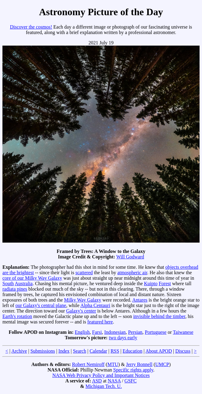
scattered (84, 272)
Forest (165, 283)
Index (63, 351)
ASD (97, 380)
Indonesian (115, 332)
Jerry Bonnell (139, 364)
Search (79, 351)
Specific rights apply (133, 369)
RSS (114, 351)
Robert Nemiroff (88, 364)
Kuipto (150, 283)
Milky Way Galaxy (82, 299)
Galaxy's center (81, 310)
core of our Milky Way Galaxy (32, 278)
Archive (19, 351)
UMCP (162, 364)
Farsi (97, 332)
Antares (140, 299)
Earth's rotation (17, 316)
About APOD (158, 351)
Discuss (182, 351)
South (8, 283)
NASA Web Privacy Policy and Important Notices (101, 375)
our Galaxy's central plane (41, 305)
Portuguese (155, 332)
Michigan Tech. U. (103, 386)
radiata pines (14, 289)
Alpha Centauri (95, 305)
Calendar (98, 351)
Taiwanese (183, 332)
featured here (100, 321)
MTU (112, 364)
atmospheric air (132, 272)
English (82, 332)
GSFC (130, 380)
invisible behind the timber (159, 316)
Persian (135, 332)
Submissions (42, 351)
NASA (114, 380)
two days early (123, 337)
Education (132, 351)
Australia (24, 283)
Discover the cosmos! (31, 26)
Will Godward (130, 256)
